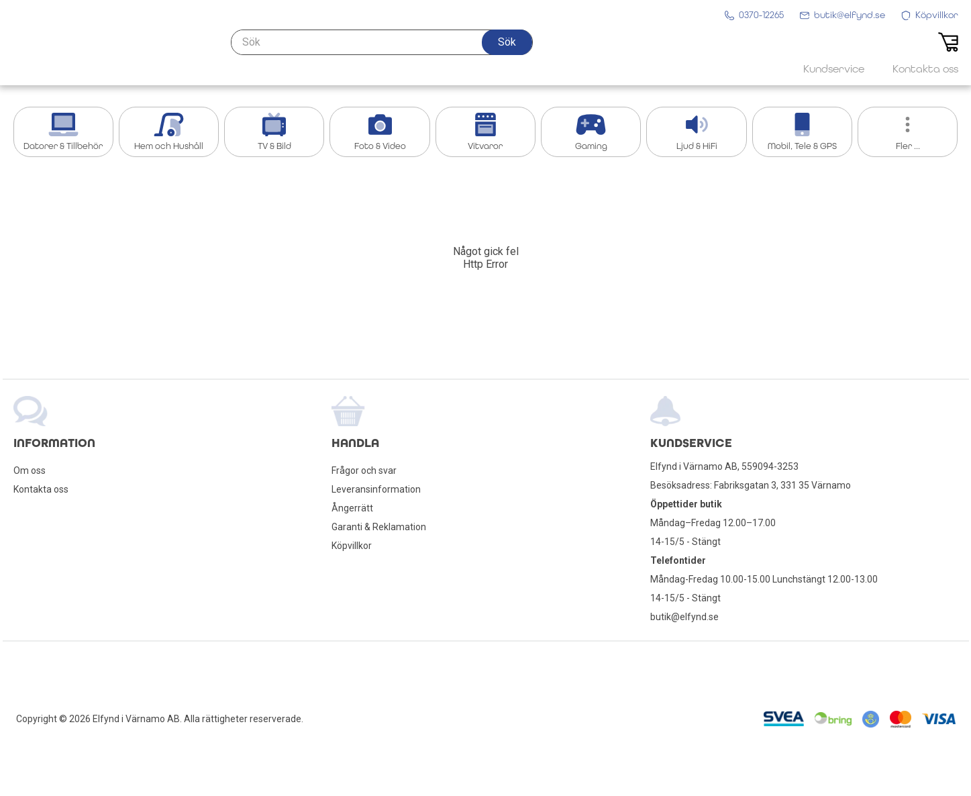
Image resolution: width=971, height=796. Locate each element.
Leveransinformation (376, 489)
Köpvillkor (351, 545)
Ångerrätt (352, 508)
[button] (507, 51)
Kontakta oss (40, 489)
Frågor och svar (364, 470)
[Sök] (381, 52)
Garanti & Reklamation (378, 526)
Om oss (29, 470)
